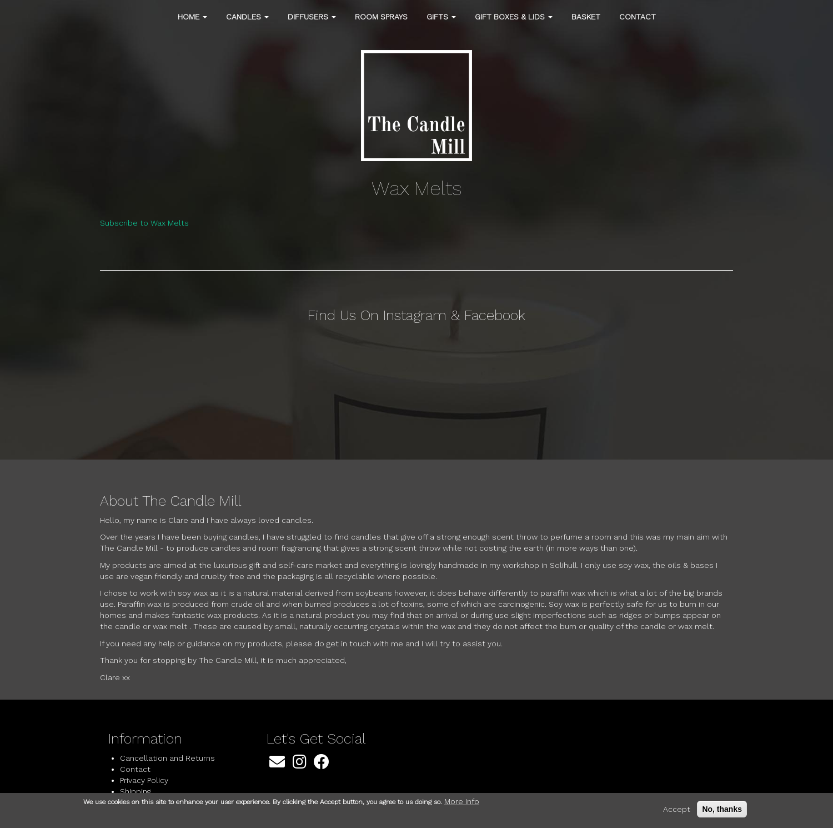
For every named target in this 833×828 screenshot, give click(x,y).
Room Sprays (381, 16)
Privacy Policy (144, 780)
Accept (676, 809)
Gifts (441, 16)
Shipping (135, 791)
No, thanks (722, 809)
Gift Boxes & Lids (514, 16)
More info (461, 801)
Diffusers (312, 16)
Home (192, 16)
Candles (247, 16)
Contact (637, 16)
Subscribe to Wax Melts (144, 222)
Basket (585, 16)
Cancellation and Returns (167, 758)
